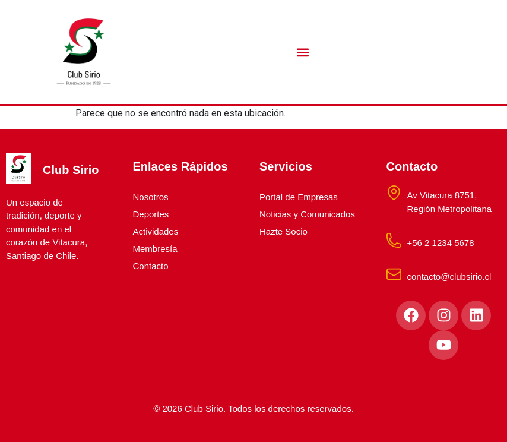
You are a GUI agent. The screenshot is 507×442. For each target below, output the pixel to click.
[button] (303, 52)
